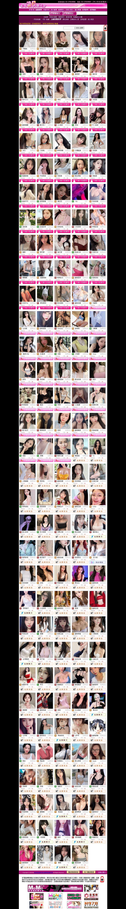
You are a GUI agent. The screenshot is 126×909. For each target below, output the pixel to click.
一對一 (86, 201)
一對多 (33, 354)
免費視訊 (33, 49)
